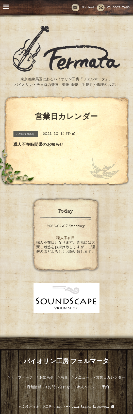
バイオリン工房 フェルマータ (66, 362)
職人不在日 (65, 238)
